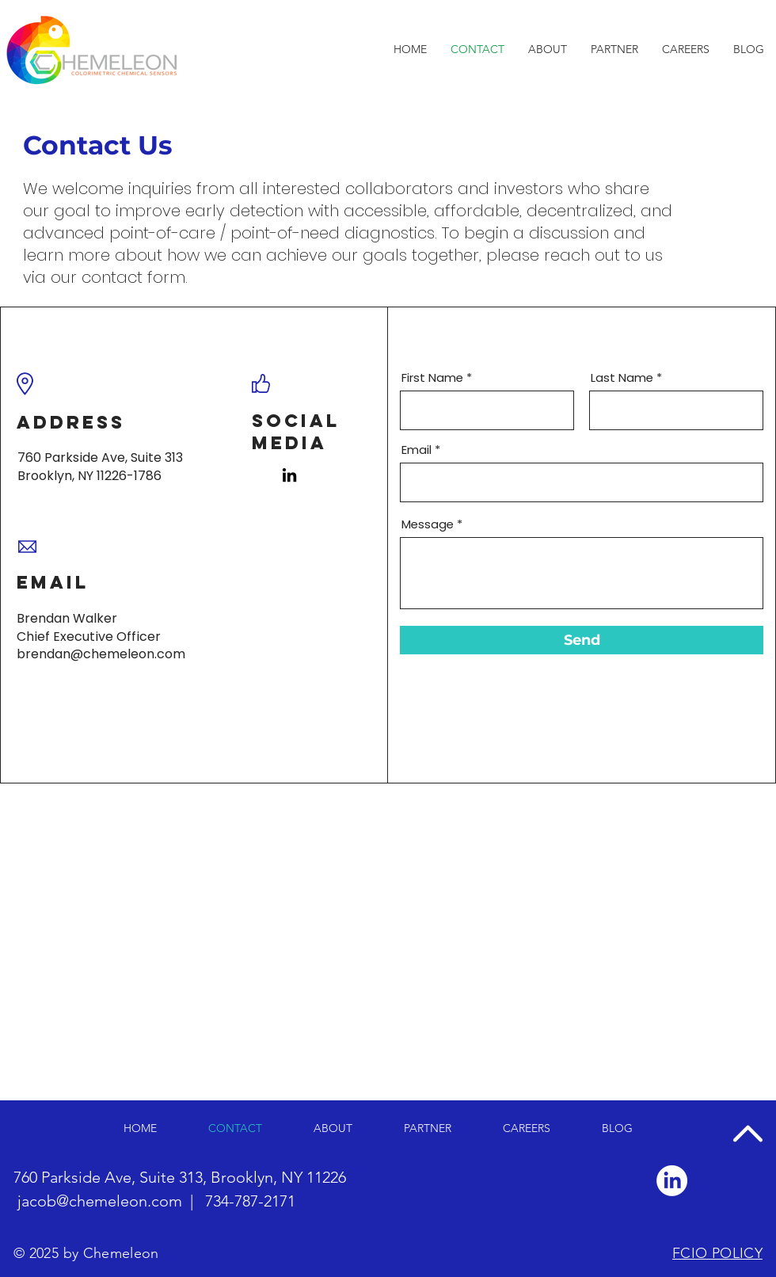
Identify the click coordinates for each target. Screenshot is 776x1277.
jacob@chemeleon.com (99, 1200)
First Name (432, 377)
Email (416, 450)
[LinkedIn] (289, 475)
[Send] (581, 640)
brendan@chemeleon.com (101, 654)
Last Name (622, 377)
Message (427, 524)
